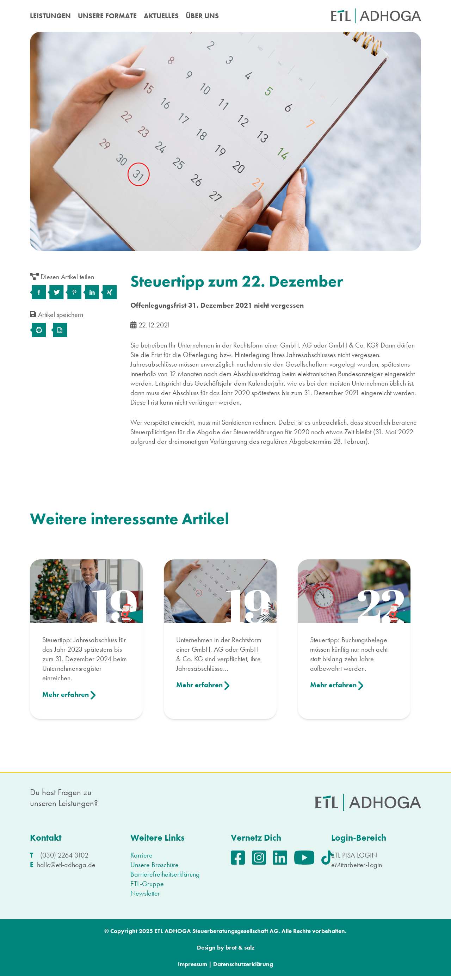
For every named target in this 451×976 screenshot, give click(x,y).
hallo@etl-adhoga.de (66, 864)
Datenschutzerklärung (243, 964)
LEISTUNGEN (50, 15)
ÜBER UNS (202, 15)
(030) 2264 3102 (64, 855)
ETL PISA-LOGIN (354, 855)
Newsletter (145, 893)
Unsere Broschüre (154, 864)
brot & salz (240, 947)
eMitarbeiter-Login (356, 864)
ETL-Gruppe (147, 883)
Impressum (192, 964)
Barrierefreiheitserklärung (165, 874)
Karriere (141, 855)
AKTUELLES (161, 15)
